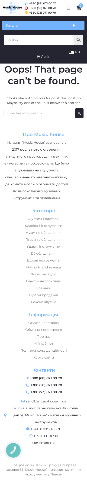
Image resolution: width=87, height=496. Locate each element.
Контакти (43, 370)
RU (77, 52)
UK (71, 52)
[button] (68, 8)
